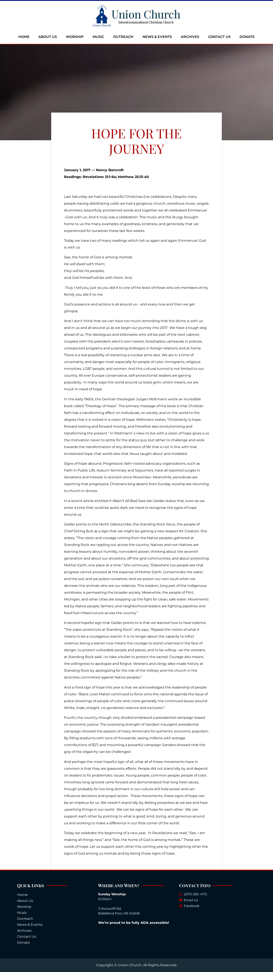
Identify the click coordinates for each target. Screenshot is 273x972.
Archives (190, 37)
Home (23, 37)
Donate (247, 37)
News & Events (157, 37)
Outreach (123, 37)
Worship (75, 37)
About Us (47, 37)
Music (98, 37)
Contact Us (219, 37)
